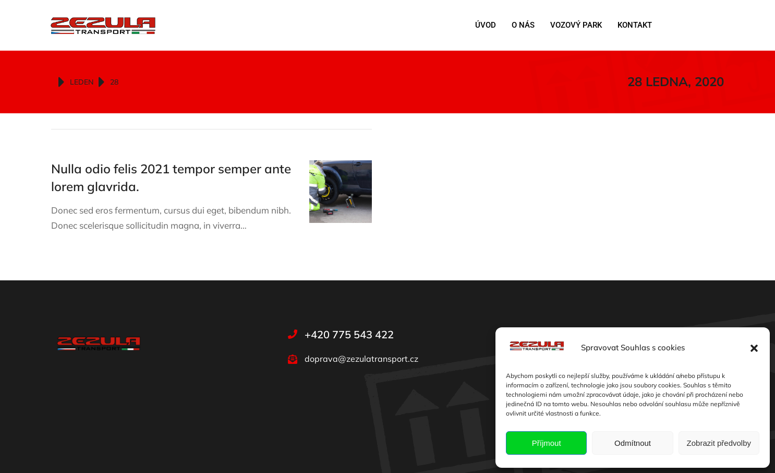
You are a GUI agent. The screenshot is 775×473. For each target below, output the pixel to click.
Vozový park (576, 25)
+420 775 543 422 (349, 334)
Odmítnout (632, 443)
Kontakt (634, 25)
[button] (754, 348)
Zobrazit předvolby (719, 443)
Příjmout (546, 443)
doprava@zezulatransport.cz (361, 358)
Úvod (485, 25)
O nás (523, 25)
